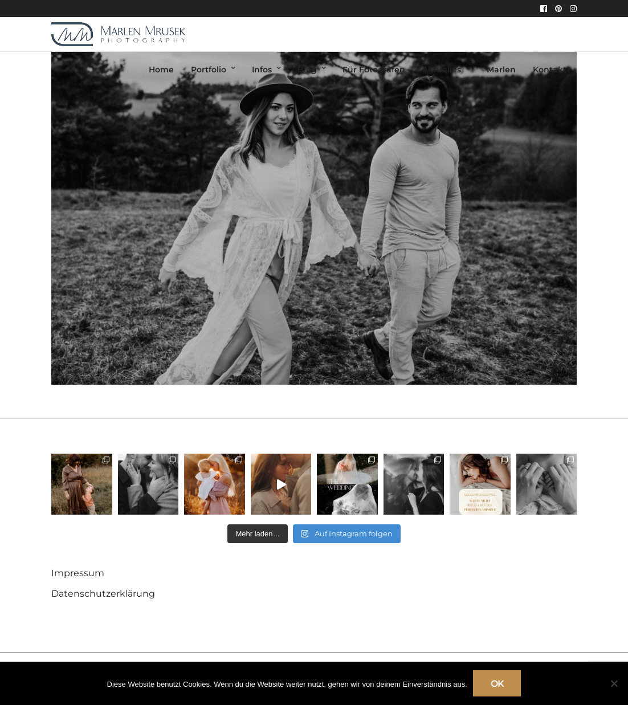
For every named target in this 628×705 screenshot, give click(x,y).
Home (161, 69)
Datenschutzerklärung (103, 593)
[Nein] (613, 683)
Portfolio (208, 69)
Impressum (77, 573)
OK (497, 683)
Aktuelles (441, 69)
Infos (262, 69)
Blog (307, 69)
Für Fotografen (373, 69)
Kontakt (549, 69)
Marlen (501, 69)
